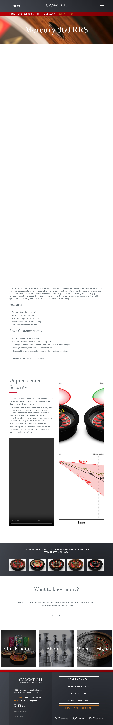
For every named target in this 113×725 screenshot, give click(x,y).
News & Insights (79, 701)
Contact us (56, 615)
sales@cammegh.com (29, 700)
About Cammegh (79, 679)
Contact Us (79, 693)
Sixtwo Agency (18, 717)
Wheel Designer (79, 686)
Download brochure (29, 358)
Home (12, 14)
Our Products (25, 14)
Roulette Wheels (44, 14)
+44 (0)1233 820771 (32, 697)
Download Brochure (79, 708)
